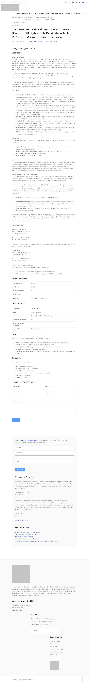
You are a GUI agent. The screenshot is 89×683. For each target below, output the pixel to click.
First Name (16, 386)
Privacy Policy (54, 646)
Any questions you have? (19, 402)
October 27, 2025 (19, 41)
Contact (67, 14)
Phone (14, 394)
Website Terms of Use (56, 649)
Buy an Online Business (41, 14)
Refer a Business (57, 14)
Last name (48, 386)
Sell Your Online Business (22, 14)
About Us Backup (55, 641)
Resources (77, 14)
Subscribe (20, 469)
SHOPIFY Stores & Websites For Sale (25, 534)
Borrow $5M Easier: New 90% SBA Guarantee (28, 532)
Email (47, 394)
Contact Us (53, 644)
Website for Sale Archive (57, 652)
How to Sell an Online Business (24, 537)
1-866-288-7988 (5, 2)
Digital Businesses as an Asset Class (25, 539)
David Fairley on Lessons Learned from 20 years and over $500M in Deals (36, 541)
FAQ (85, 14)
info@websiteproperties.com (19, 2)
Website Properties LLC (21, 587)
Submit (16, 420)
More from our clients (21, 520)
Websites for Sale (55, 655)
